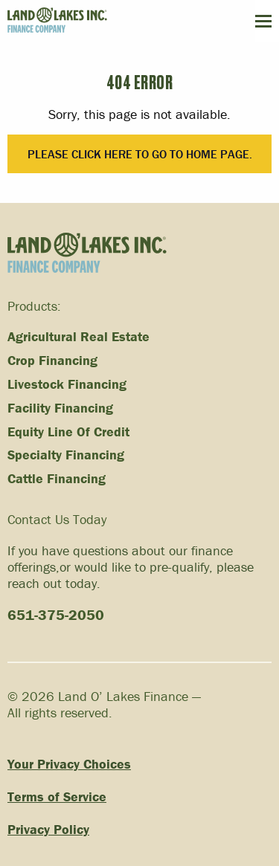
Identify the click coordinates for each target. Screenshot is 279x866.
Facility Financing (60, 408)
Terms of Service (56, 797)
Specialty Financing (65, 454)
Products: (34, 305)
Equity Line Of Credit (68, 431)
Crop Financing (52, 360)
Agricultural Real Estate (78, 336)
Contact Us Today (56, 519)
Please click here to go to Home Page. (140, 153)
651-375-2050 (55, 614)
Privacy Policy (48, 829)
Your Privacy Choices (69, 764)
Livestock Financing (66, 384)
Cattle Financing (56, 478)
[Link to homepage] (87, 253)
